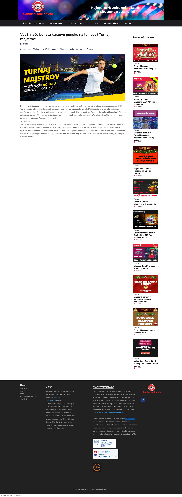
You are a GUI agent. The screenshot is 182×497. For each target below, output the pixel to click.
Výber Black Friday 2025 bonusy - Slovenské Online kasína (146, 363)
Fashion (136, 63)
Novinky (127, 23)
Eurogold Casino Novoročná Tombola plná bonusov (145, 68)
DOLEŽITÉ (23, 391)
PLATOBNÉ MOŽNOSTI (28, 396)
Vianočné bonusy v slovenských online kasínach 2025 (142, 299)
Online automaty (74, 23)
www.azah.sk (130, 419)
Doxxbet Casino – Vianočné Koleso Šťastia (145, 203)
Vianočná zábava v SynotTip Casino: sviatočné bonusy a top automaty (144, 136)
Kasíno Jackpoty (111, 23)
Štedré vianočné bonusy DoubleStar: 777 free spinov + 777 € (144, 235)
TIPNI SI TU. (25, 121)
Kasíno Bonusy (55, 23)
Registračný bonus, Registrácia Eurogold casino (143, 171)
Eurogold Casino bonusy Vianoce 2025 (145, 331)
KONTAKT (23, 389)
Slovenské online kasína (33, 23)
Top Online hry (93, 23)
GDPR (22, 394)
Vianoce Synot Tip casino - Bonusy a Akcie (146, 267)
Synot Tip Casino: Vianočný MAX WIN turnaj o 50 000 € (145, 101)
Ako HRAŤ (23, 399)
